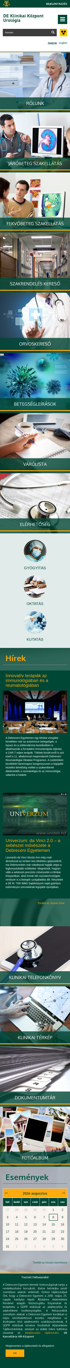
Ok (15, 1353)
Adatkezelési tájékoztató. (42, 1332)
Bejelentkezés (56, 4)
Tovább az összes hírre (51, 903)
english (63, 42)
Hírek (16, 658)
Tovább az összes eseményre (50, 1262)
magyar (52, 42)
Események (27, 1177)
